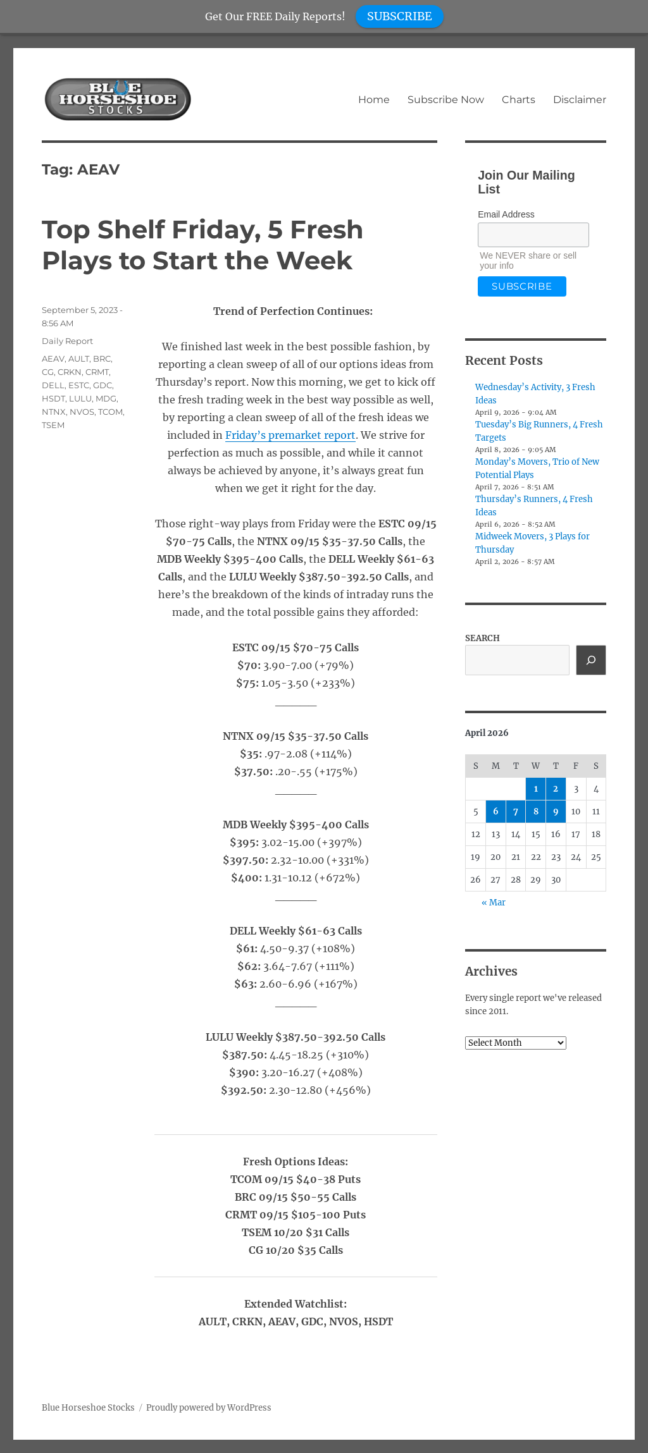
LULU (80, 398)
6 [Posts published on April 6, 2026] (496, 811)
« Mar (494, 902)
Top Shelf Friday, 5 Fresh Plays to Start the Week (203, 245)
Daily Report (67, 341)
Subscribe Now (446, 100)
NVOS (82, 412)
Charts (518, 100)
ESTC (78, 385)
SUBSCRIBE (399, 16)
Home (374, 100)
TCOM (110, 412)
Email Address (506, 214)
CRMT (97, 372)
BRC (102, 358)
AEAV (53, 358)
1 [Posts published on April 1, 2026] (536, 788)
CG (48, 372)
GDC (102, 385)
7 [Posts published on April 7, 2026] (515, 811)
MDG (106, 398)
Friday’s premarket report (290, 435)
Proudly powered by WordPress (208, 1407)
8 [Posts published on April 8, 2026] (536, 811)
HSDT (53, 398)
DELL (53, 385)
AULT (78, 358)
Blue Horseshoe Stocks (88, 1407)
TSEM (53, 425)
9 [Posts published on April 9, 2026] (556, 811)
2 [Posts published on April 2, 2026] (555, 788)
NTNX (54, 412)
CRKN (70, 372)
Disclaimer (579, 100)
